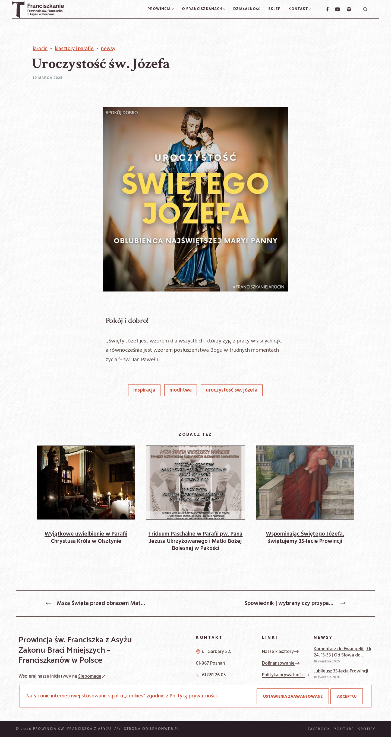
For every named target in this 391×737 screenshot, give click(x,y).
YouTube (344, 729)
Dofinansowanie (281, 663)
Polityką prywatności (193, 696)
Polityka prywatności (286, 675)
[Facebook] (325, 9)
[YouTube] (334, 9)
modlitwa (180, 390)
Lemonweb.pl (165, 729)
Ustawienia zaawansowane (293, 696)
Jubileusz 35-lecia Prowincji (341, 671)
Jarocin (40, 48)
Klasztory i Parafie (74, 48)
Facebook (319, 729)
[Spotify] (346, 9)
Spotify (366, 729)
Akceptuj (347, 696)
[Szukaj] (365, 9)
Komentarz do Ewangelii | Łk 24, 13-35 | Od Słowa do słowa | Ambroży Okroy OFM (342, 652)
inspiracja (144, 390)
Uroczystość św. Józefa (231, 390)
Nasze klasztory (280, 651)
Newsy (108, 48)
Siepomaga (92, 676)
